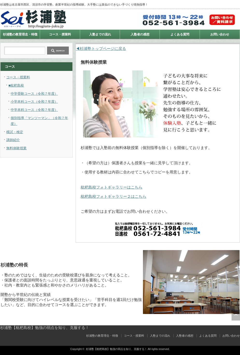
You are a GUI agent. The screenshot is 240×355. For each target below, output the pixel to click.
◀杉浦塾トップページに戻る (101, 49)
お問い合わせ (219, 34)
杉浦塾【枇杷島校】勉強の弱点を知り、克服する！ (44, 328)
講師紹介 (13, 140)
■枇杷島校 (16, 85)
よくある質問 (179, 34)
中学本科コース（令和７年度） (34, 110)
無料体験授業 (16, 148)
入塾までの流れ (100, 34)
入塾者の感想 (140, 34)
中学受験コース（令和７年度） (34, 94)
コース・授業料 (60, 34)
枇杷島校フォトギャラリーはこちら (111, 187)
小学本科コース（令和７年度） (34, 101)
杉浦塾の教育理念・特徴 (20, 34)
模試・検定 (14, 132)
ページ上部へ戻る (236, 315)
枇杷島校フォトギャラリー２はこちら (113, 196)
